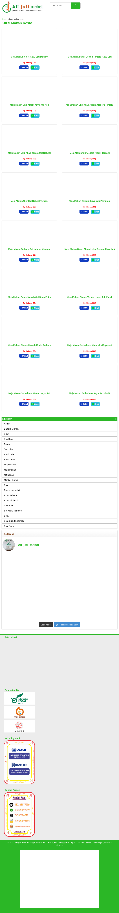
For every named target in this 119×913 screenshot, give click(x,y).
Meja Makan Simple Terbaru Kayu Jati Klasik (89, 297)
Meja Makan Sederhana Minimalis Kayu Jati (89, 345)
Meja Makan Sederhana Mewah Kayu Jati (29, 393)
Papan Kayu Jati (12, 490)
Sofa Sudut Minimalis (14, 521)
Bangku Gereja (11, 429)
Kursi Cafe (9, 454)
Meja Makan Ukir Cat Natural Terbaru (29, 201)
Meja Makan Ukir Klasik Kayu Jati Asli (29, 105)
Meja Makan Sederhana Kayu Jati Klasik (89, 393)
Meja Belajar (10, 464)
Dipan (7, 444)
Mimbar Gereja (11, 480)
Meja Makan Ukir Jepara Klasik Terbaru (90, 153)
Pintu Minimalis (11, 500)
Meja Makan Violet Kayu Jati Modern (29, 57)
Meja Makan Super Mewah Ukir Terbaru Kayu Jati (89, 249)
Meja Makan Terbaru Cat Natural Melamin (29, 249)
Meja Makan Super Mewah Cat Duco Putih (29, 297)
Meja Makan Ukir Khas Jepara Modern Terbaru (89, 105)
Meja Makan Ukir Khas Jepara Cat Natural (29, 153)
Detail (24, 67)
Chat (35, 67)
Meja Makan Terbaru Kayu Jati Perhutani (89, 201)
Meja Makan (10, 470)
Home (4, 19)
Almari (7, 423)
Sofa (6, 516)
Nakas (7, 485)
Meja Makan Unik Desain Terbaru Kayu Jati (90, 57)
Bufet (6, 434)
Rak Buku (8, 505)
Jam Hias (8, 449)
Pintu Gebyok (10, 495)
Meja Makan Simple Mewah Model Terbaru (29, 345)
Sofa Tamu (9, 526)
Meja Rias (9, 475)
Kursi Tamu (9, 459)
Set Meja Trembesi (13, 510)
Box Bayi (8, 439)
